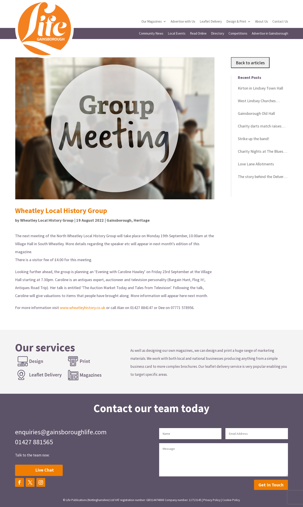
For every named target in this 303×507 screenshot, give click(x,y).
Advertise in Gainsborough (270, 33)
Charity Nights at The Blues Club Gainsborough (260, 152)
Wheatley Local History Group (46, 220)
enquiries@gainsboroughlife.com (61, 432)
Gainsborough (119, 220)
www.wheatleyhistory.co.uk (82, 307)
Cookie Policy (231, 500)
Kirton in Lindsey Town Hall (260, 88)
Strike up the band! (253, 138)
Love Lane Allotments (256, 163)
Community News (151, 33)
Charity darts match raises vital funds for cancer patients (263, 126)
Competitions (238, 33)
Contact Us (280, 21)
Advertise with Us (183, 21)
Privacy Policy (211, 500)
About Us (261, 21)
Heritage (142, 220)
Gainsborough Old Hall (256, 113)
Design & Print (236, 21)
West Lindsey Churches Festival (257, 101)
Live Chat (44, 470)
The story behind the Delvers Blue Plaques (261, 177)
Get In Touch (270, 484)
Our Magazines (151, 21)
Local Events (177, 33)
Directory (217, 33)
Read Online (198, 33)
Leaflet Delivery (211, 21)
